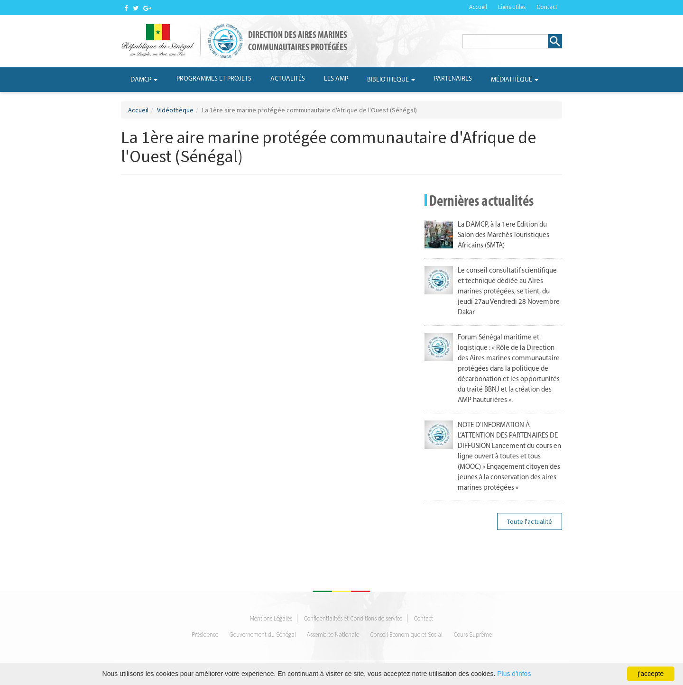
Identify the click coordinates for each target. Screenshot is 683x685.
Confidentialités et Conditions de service (353, 618)
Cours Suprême (472, 634)
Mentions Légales (271, 618)
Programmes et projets (213, 78)
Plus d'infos (514, 673)
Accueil (478, 7)
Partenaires (453, 78)
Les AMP (336, 78)
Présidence (205, 634)
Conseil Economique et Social (406, 634)
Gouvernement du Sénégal (262, 634)
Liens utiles (512, 7)
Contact (546, 7)
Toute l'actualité (529, 521)
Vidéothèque (175, 110)
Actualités (287, 78)
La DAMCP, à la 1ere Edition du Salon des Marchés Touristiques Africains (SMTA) (503, 235)
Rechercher (555, 41)
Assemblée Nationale (333, 634)
